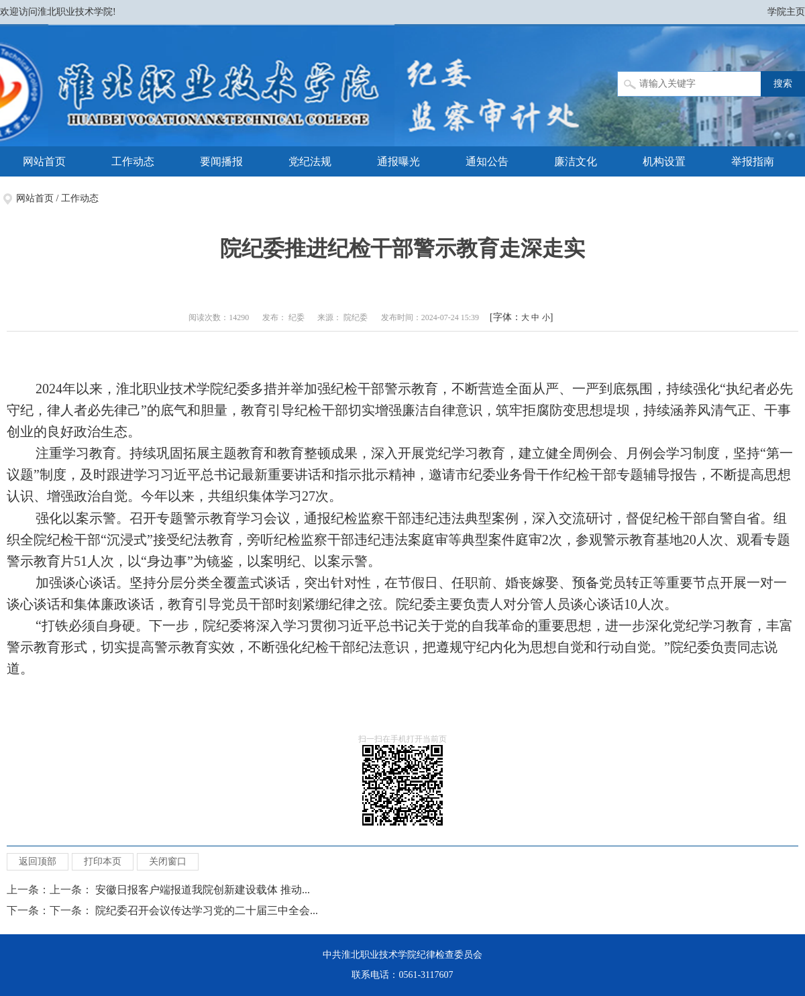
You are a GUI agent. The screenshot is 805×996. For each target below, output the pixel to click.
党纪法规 (309, 161)
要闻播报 (221, 161)
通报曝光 (398, 161)
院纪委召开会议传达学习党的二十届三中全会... (206, 910)
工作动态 (132, 161)
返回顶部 (37, 861)
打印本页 (102, 861)
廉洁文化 (575, 161)
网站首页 (44, 161)
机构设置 (664, 161)
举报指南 (752, 161)
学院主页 (786, 12)
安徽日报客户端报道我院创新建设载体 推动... (202, 889)
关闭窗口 (167, 861)
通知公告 (487, 161)
